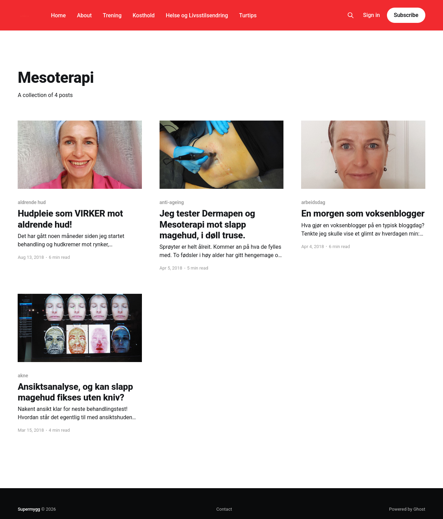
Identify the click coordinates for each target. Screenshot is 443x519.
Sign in (371, 15)
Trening (112, 15)
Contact (224, 509)
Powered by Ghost (407, 509)
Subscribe (406, 15)
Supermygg (29, 509)
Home (58, 15)
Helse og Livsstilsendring (197, 15)
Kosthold (144, 15)
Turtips (248, 15)
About (84, 15)
